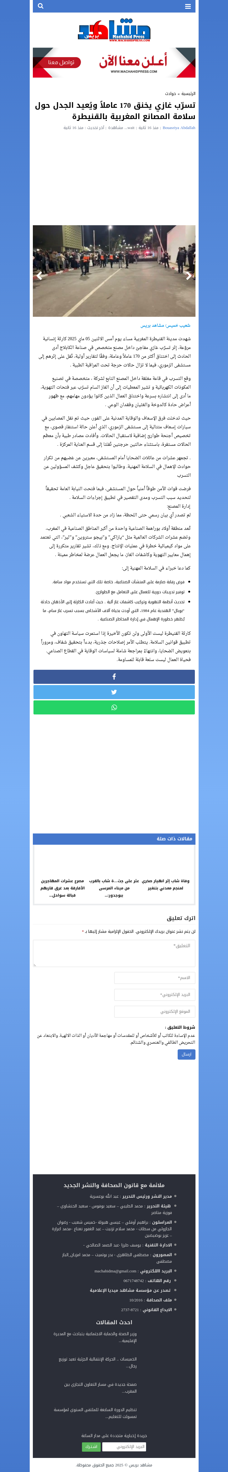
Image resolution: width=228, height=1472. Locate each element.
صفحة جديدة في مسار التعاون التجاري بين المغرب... (100, 1387)
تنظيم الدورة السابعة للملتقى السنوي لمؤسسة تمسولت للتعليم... (95, 1413)
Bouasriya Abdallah (179, 128)
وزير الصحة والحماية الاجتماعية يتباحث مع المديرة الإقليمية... (95, 1337)
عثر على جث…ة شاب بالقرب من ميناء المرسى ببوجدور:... (114, 888)
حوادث (170, 93)
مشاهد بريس (140, 1465)
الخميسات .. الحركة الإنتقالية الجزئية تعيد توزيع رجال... (98, 1362)
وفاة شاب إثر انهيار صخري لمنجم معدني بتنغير (166, 885)
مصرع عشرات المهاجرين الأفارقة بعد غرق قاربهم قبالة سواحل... (62, 888)
